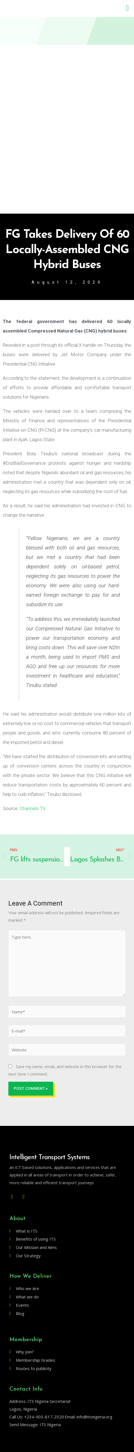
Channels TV (32, 808)
